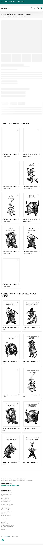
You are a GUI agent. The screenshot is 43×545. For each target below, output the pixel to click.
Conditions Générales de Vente (7, 526)
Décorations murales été (6, 494)
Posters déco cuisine (5, 498)
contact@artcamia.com (10, 485)
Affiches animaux (5, 507)
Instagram (3, 542)
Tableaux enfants (5, 496)
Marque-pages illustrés (6, 516)
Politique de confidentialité (7, 528)
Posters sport (4, 514)
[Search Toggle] (32, 8)
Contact (3, 523)
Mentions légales (5, 525)
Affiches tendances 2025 (6, 493)
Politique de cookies (5, 529)
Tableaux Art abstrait (5, 509)
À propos (3, 522)
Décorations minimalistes (6, 512)
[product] (11, 140)
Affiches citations (5, 497)
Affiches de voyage (5, 513)
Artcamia (7, 538)
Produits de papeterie (6, 500)
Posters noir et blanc (5, 510)
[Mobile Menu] (2, 8)
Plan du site (3, 531)
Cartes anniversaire (5, 501)
